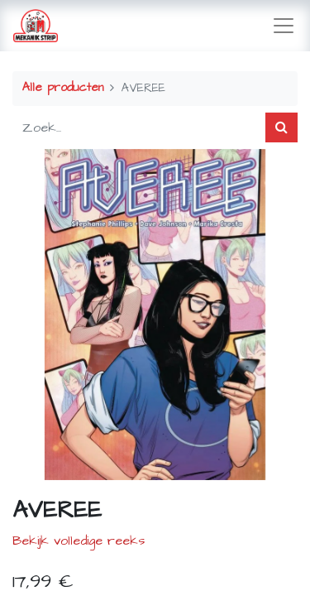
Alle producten (62, 87)
